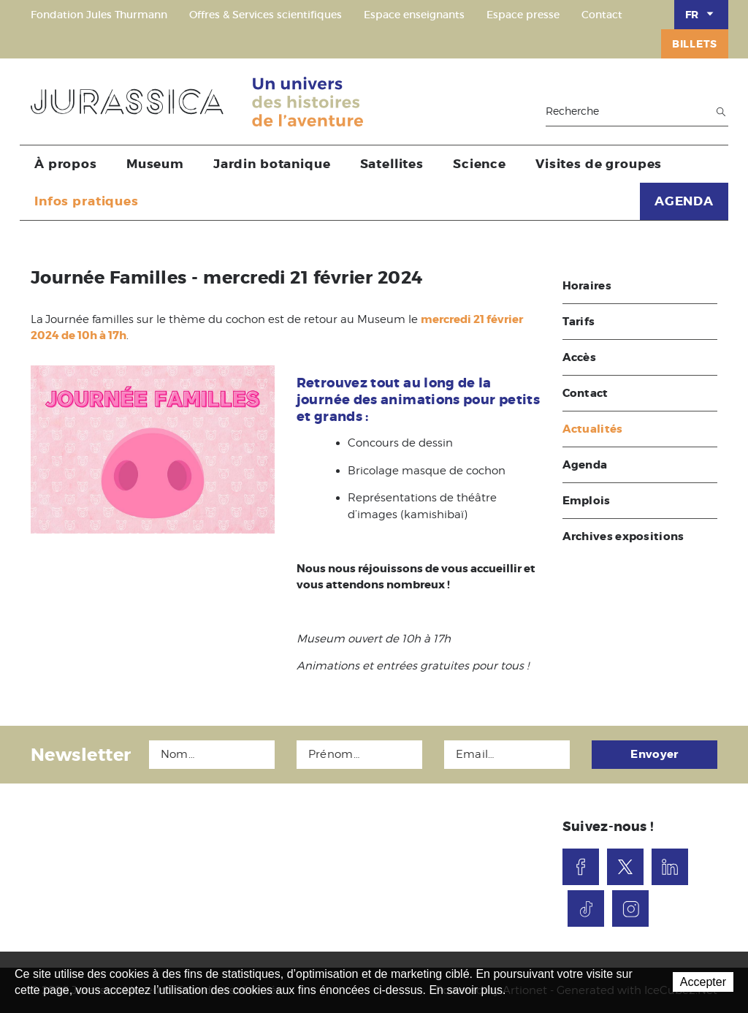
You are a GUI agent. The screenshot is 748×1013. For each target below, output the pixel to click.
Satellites (392, 164)
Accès (579, 357)
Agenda (585, 465)
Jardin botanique (272, 164)
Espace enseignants (414, 14)
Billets (694, 43)
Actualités (592, 429)
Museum (155, 164)
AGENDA (684, 201)
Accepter (703, 982)
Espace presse (523, 14)
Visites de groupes (598, 164)
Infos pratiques (86, 201)
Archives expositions (623, 536)
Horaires (586, 285)
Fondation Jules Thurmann (99, 14)
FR (701, 14)
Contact (601, 14)
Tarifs (578, 321)
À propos (65, 164)
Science (479, 164)
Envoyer (654, 754)
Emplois (586, 500)
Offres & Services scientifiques (265, 14)
